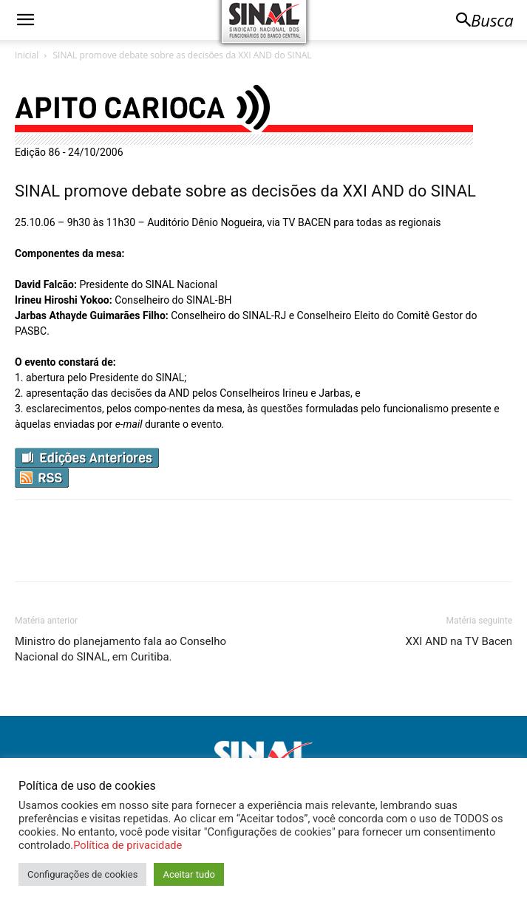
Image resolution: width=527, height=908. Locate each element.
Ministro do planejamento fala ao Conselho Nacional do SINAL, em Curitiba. (120, 649)
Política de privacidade (127, 845)
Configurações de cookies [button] (82, 874)
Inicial (26, 55)
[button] (25, 20)
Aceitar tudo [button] (188, 874)
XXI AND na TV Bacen (459, 641)
